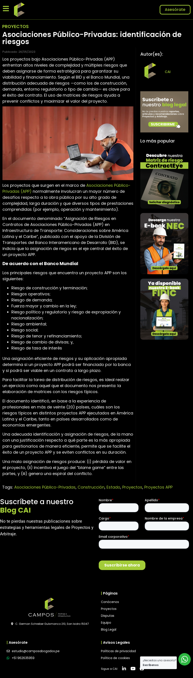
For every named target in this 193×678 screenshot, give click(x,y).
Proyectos (132, 487)
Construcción (91, 487)
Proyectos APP (158, 487)
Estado (113, 487)
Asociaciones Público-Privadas (45, 487)
